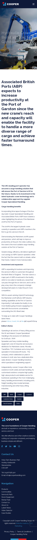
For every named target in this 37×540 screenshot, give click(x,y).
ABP (4, 394)
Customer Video (8, 399)
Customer (29, 394)
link (18, 321)
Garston (19, 399)
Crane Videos (6, 56)
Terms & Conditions (24, 532)
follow (9, 321)
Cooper (20, 394)
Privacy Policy (9, 532)
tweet (14, 321)
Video (18, 403)
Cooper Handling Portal (18, 534)
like (23, 321)
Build (11, 394)
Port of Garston (7, 403)
